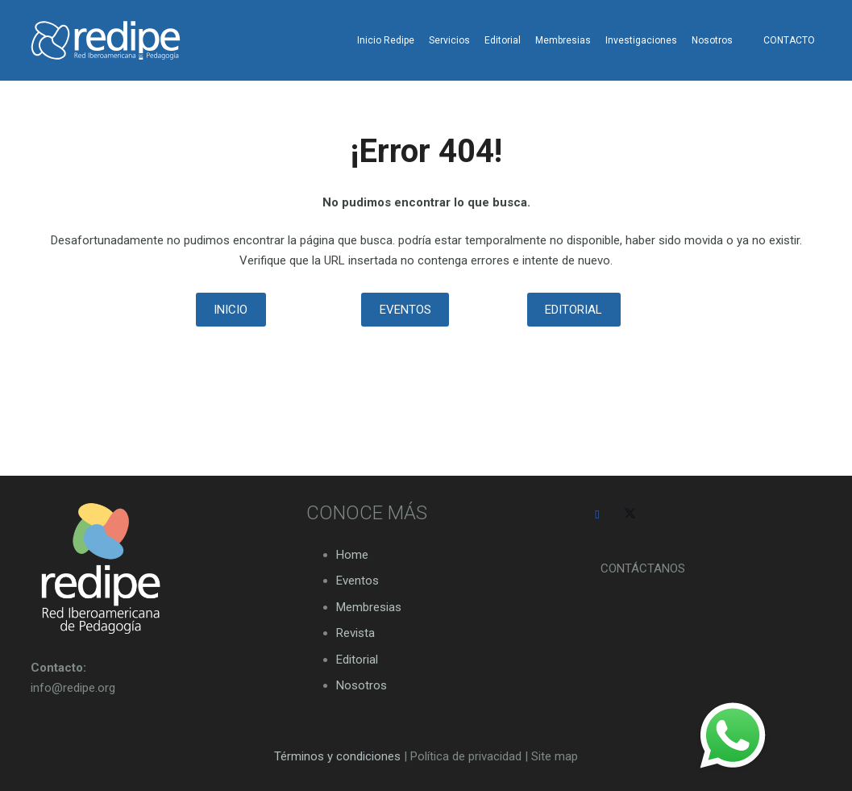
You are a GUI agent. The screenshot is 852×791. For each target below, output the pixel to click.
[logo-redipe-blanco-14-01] (106, 40)
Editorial (357, 659)
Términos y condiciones (337, 756)
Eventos (357, 580)
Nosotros (361, 685)
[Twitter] (630, 515)
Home (352, 554)
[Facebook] (597, 515)
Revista (355, 633)
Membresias (368, 607)
